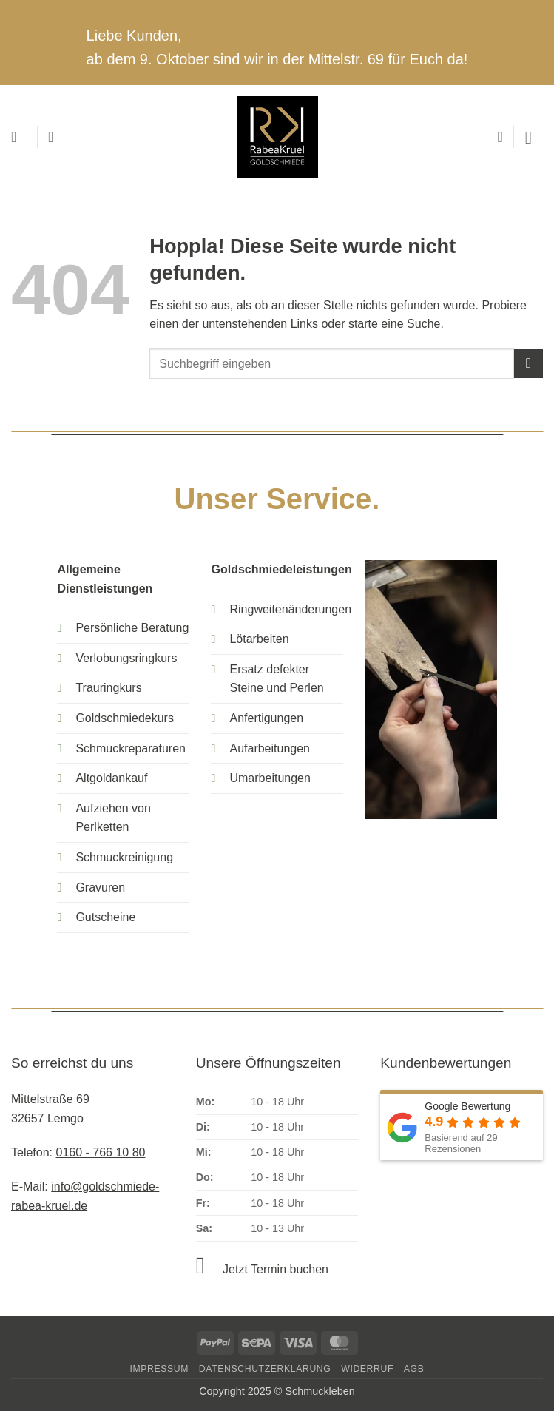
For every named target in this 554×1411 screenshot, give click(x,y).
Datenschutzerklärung (265, 1369)
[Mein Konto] (55, 137)
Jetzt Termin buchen (275, 1269)
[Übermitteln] (528, 363)
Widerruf (367, 1369)
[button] (18, 137)
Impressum (159, 1369)
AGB (414, 1369)
